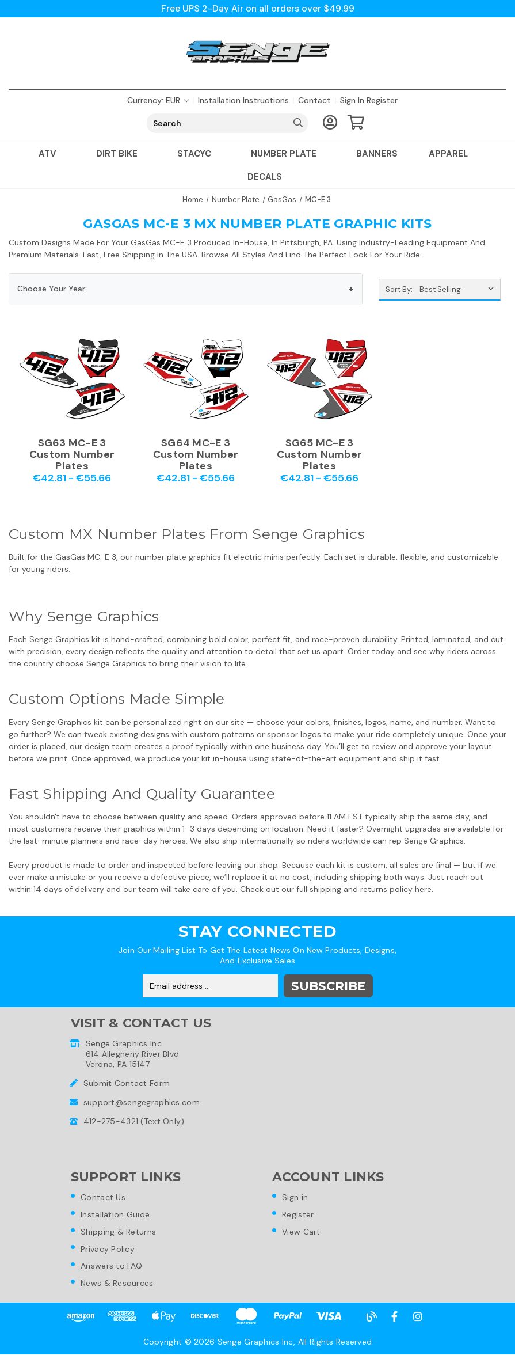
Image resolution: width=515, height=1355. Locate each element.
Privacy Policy (108, 1249)
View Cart (302, 1232)
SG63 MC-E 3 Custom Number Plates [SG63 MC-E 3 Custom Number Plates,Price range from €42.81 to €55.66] (72, 454)
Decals (264, 177)
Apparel (452, 154)
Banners (377, 154)
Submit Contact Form (126, 1083)
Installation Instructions (243, 100)
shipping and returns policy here (371, 889)
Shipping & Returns (119, 1232)
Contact (314, 100)
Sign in (352, 100)
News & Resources (117, 1283)
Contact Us (103, 1197)
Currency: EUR (158, 100)
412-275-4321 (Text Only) (134, 1121)
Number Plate (288, 154)
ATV (52, 154)
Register (382, 100)
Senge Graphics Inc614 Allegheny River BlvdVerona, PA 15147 (133, 1053)
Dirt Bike (121, 154)
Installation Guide (115, 1214)
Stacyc (198, 154)
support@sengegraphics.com (141, 1102)
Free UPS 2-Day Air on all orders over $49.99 (257, 8)
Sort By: (399, 289)
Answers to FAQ (112, 1266)
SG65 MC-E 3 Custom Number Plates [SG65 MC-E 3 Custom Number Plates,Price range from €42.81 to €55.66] (319, 454)
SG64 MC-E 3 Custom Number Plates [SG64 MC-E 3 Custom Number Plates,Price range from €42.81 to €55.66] (195, 454)
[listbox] (459, 289)
